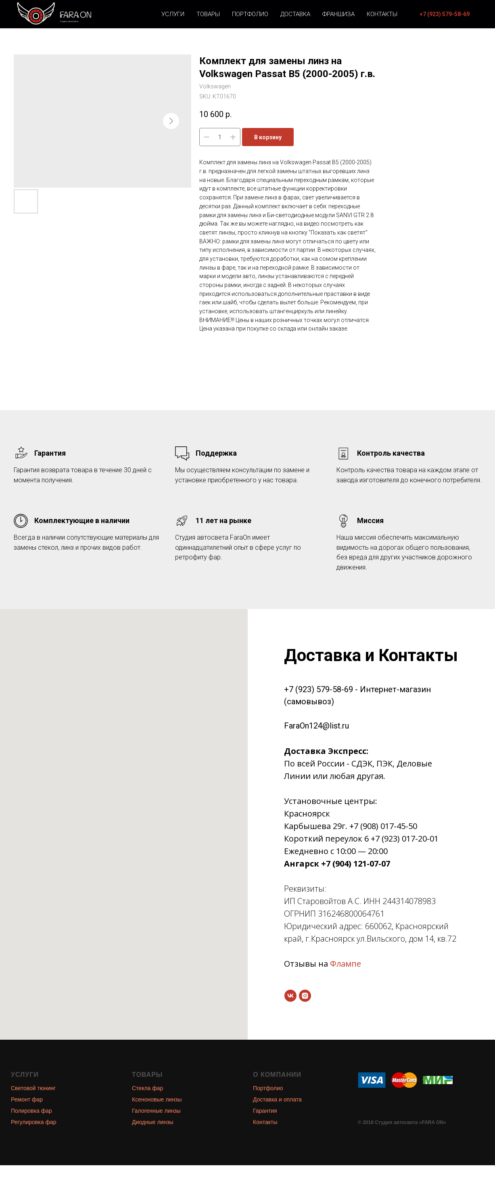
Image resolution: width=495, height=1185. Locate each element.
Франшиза (338, 14)
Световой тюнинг (33, 1088)
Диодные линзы (152, 1122)
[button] (444, 14)
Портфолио (250, 14)
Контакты (382, 14)
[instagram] (305, 996)
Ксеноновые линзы (157, 1099)
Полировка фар (31, 1111)
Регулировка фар (33, 1122)
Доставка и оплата (277, 1099)
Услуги (172, 14)
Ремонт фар (27, 1099)
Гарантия (265, 1111)
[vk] (290, 996)
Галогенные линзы (156, 1111)
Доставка (295, 14)
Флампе (345, 963)
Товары (208, 14)
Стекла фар (147, 1088)
